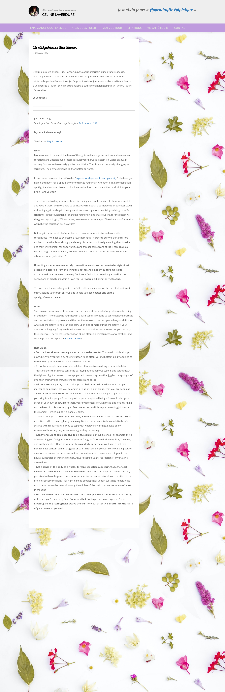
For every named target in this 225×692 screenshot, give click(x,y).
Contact (180, 28)
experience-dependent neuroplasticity (96, 178)
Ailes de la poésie (84, 28)
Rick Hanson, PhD (88, 123)
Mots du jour (112, 28)
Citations (134, 28)
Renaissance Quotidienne (47, 28)
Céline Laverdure (58, 14)
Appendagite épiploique (171, 10)
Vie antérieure (157, 28)
